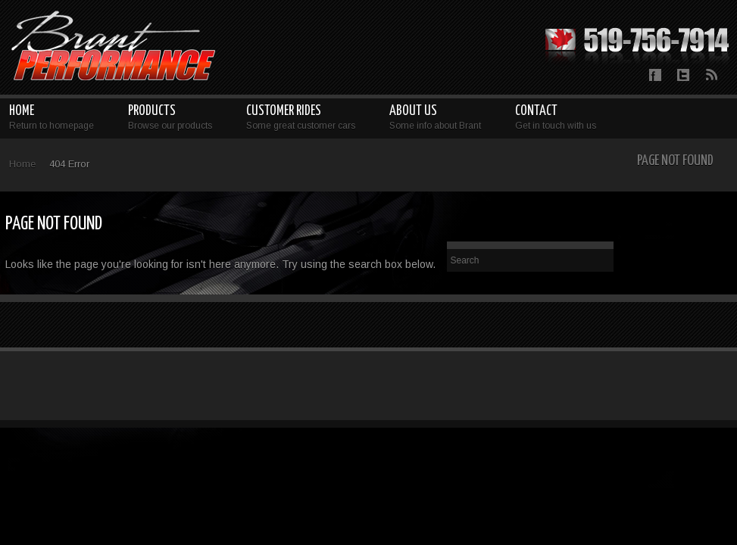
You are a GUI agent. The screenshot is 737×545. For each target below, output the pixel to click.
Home (22, 164)
